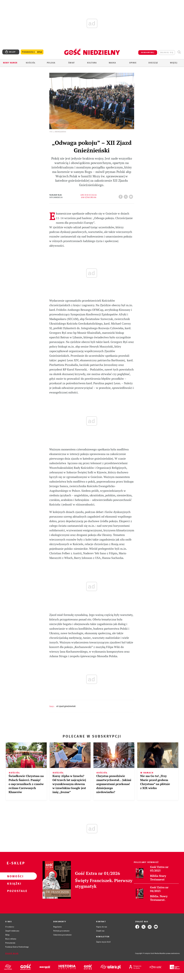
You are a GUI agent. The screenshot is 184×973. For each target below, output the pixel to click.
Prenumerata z (32, 52)
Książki (13, 883)
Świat (71, 63)
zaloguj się (166, 53)
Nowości (13, 876)
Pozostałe (13, 890)
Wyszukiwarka (179, 52)
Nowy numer (10, 63)
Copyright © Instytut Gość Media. (147, 953)
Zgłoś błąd (12, 953)
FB (121, 196)
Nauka (112, 63)
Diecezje (153, 63)
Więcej (173, 63)
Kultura (92, 63)
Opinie (132, 63)
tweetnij (126, 196)
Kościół (31, 63)
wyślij (131, 196)
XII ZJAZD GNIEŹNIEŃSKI (66, 706)
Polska (51, 63)
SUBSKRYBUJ (147, 53)
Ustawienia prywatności (62, 935)
